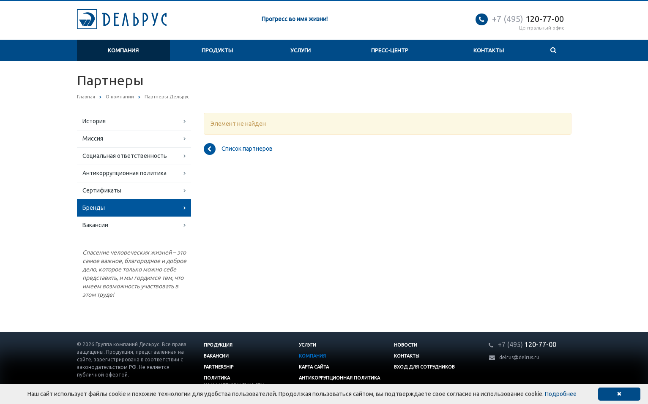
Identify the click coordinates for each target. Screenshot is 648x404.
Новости (405, 344)
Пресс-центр (389, 50)
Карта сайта (314, 366)
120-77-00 (528, 19)
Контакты (488, 50)
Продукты (217, 50)
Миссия (92, 138)
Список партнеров (238, 149)
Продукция (218, 344)
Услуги (300, 50)
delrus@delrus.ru (519, 357)
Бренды (93, 207)
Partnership (218, 366)
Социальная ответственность (124, 155)
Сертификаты (101, 190)
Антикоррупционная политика (124, 173)
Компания (123, 50)
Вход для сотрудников (424, 366)
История (94, 121)
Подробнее (561, 393)
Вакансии (95, 225)
